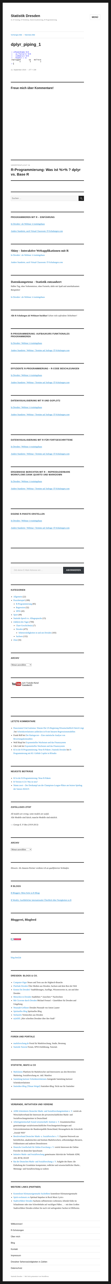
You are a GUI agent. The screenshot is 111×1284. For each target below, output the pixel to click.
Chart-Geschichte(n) (24, 625)
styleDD (16, 1018)
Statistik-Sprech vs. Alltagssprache (27, 618)
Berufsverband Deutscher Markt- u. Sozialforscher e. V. (36, 1136)
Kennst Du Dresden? (21, 990)
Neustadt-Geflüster (21, 1008)
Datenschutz (16, 1268)
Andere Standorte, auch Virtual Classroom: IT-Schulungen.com (37, 231)
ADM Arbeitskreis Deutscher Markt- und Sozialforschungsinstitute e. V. (43, 1111)
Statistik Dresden (25, 16)
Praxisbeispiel (19, 600)
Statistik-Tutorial (20, 1047)
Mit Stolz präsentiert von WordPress (36, 1276)
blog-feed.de (16, 957)
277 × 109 (32, 70)
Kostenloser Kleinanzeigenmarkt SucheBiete (31, 1194)
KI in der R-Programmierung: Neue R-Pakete (32, 778)
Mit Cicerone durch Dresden (25, 1000)
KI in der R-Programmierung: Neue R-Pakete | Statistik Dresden (39, 750)
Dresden (19, 629)
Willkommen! (17, 1224)
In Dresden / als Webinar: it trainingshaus (28, 224)
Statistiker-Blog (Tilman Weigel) (26, 1086)
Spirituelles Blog (20, 1011)
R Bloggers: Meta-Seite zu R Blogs (25, 893)
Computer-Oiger (20, 982)
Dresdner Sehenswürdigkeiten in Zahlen (29, 1262)
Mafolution (18, 1072)
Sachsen (19, 636)
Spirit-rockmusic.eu (21, 1197)
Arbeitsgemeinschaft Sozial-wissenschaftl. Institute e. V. (36, 1122)
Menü (95, 17)
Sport (15, 615)
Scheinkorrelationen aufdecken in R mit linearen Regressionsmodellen (46, 732)
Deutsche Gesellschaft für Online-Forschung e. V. (33, 1147)
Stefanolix (17, 1015)
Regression (20, 607)
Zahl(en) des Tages (21, 622)
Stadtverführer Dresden (23, 1201)
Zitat (15, 640)
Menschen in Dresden (22, 997)
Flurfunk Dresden (20, 986)
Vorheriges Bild (16, 35)
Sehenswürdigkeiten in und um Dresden (34, 633)
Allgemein (17, 597)
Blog (13, 1243)
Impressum (16, 1255)
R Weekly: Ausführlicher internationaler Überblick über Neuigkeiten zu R (41, 900)
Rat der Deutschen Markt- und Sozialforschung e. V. (34, 1161)
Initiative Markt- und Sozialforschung (28, 1154)
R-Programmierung (24, 604)
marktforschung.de (21, 1043)
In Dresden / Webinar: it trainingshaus (26, 343)
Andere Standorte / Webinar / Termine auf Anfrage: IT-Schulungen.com (40, 350)
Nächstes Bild (30, 35)
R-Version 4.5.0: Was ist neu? (25, 782)
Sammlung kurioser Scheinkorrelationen (30, 1079)
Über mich (15, 1236)
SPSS (18, 611)
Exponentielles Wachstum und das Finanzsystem (46, 742)
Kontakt (14, 1249)
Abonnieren (73, 570)
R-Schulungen (17, 1230)
